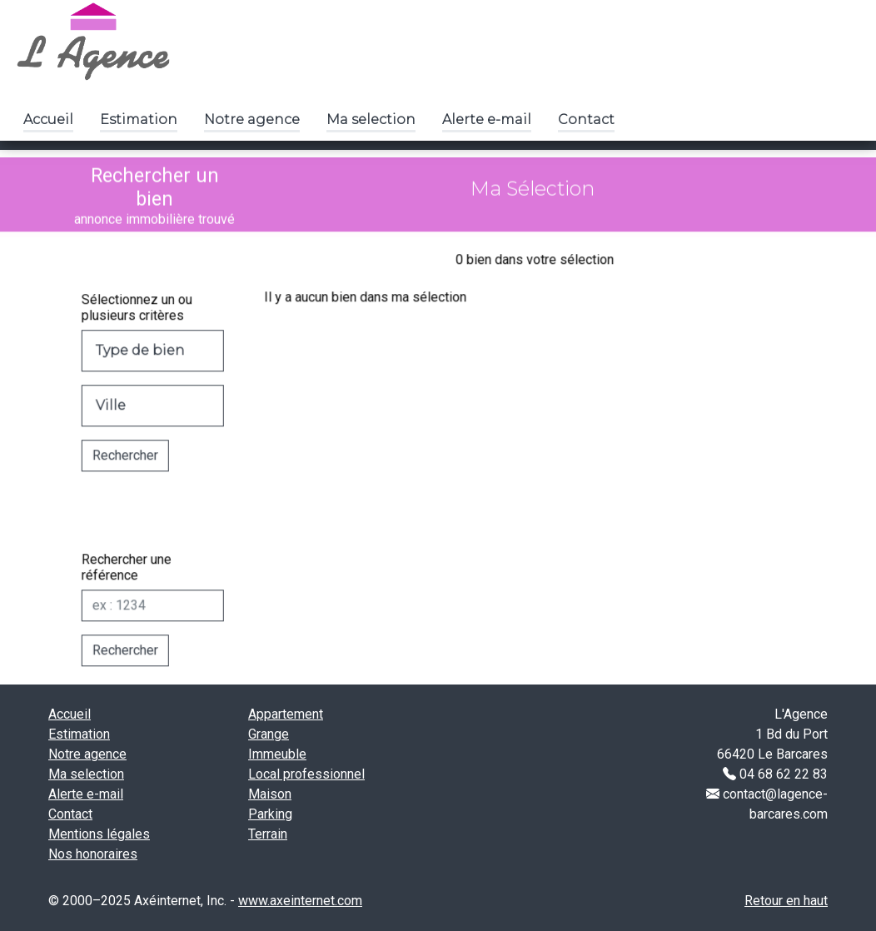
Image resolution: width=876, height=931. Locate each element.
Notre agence (252, 119)
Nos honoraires (92, 854)
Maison (269, 794)
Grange (268, 734)
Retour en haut (786, 901)
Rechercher (109, 472)
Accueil (48, 119)
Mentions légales (99, 834)
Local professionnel (306, 774)
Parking (270, 814)
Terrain (267, 834)
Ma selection (371, 119)
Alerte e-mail (486, 119)
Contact (586, 119)
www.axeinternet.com (300, 901)
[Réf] (136, 622)
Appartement (285, 714)
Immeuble (277, 754)
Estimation (138, 119)
